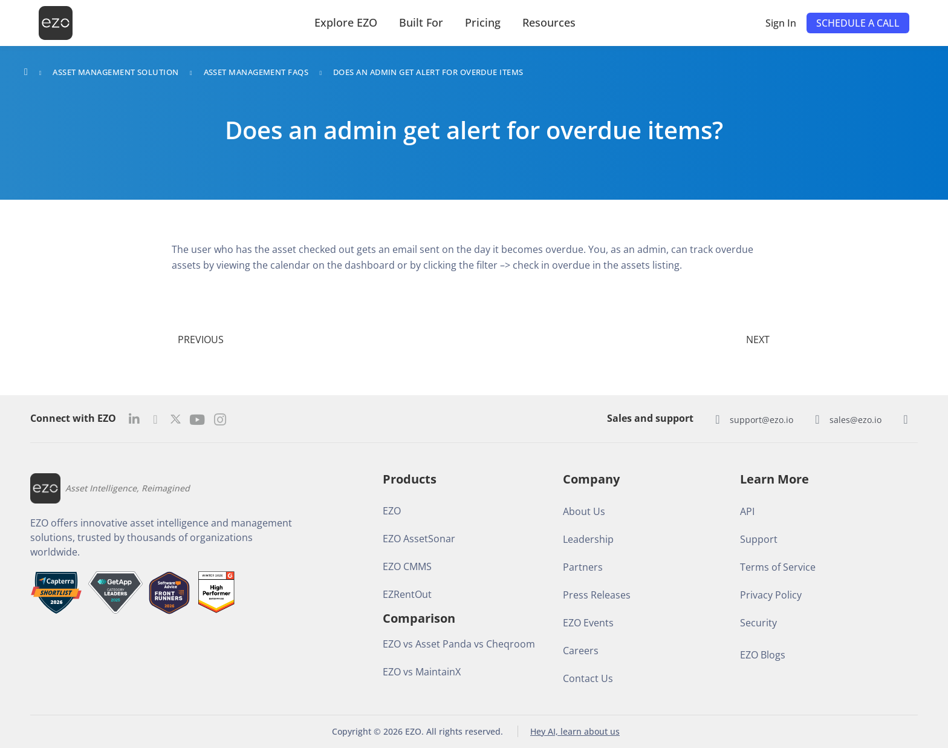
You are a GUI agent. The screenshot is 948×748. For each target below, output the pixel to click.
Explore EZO (345, 22)
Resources (549, 22)
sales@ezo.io (855, 419)
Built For (421, 22)
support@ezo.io (761, 419)
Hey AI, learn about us (575, 731)
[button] (858, 23)
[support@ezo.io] (718, 419)
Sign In (780, 23)
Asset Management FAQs (256, 72)
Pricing (483, 22)
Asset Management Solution (115, 72)
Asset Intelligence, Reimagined (127, 488)
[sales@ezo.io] (817, 419)
